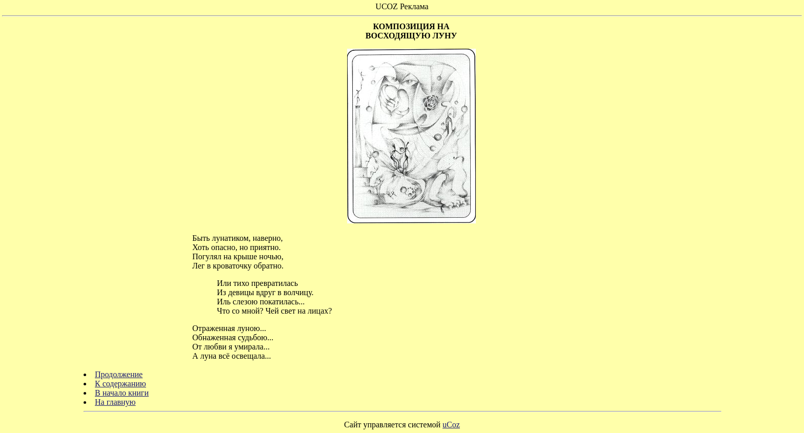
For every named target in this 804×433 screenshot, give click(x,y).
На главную (115, 402)
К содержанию (120, 383)
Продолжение (119, 374)
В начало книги (122, 392)
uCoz (451, 424)
